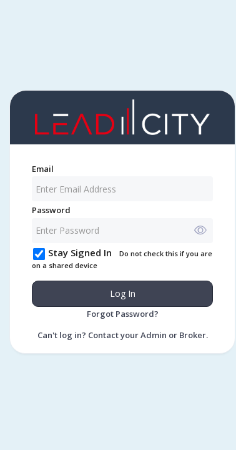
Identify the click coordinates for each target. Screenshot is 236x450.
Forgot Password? (123, 313)
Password (51, 210)
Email (43, 168)
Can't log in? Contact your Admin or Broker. (122, 335)
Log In (122, 293)
